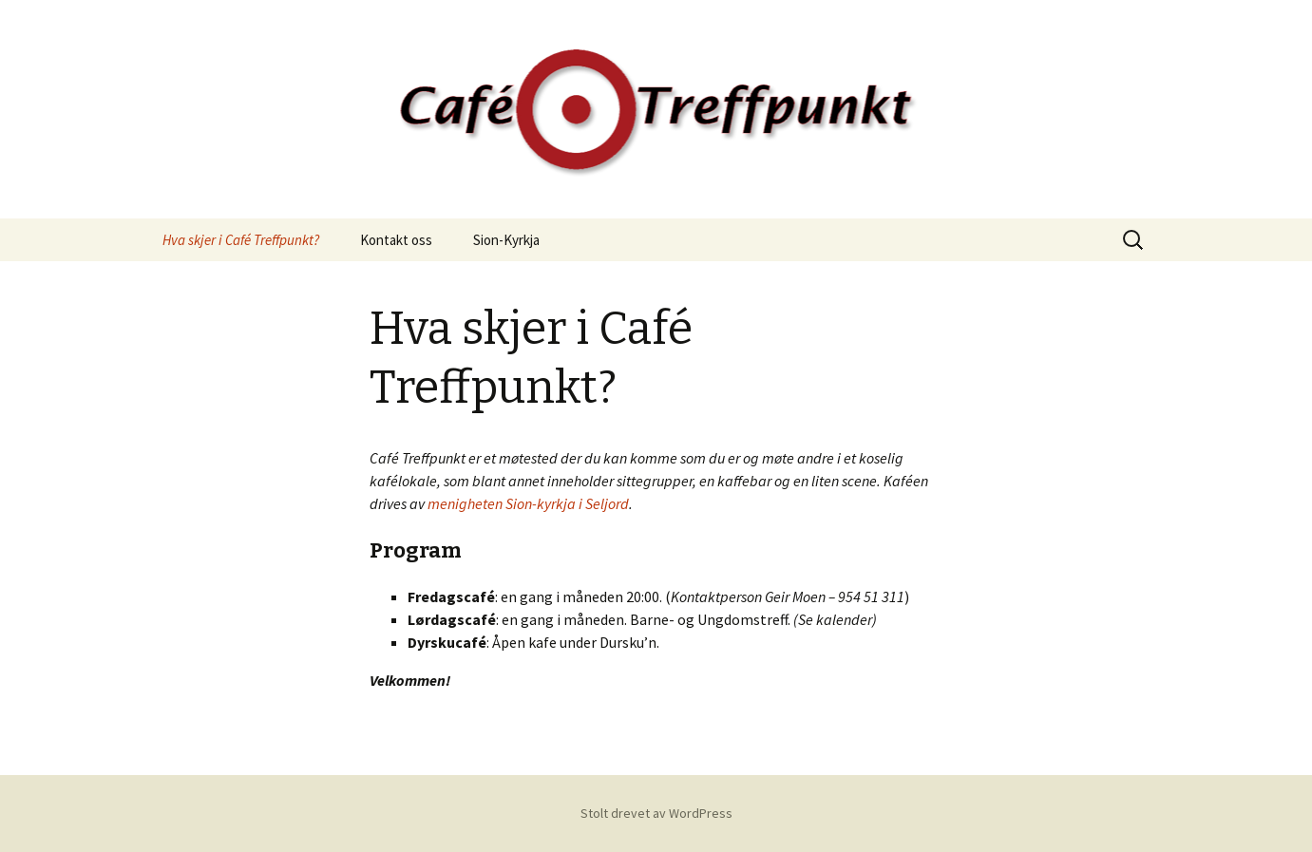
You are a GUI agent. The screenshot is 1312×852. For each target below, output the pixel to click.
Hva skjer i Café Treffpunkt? (240, 240)
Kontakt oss (396, 240)
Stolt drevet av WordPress (656, 813)
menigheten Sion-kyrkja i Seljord (528, 503)
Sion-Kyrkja (506, 240)
